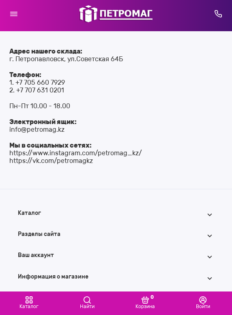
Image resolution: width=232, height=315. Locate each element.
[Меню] (14, 14)
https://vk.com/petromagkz (51, 161)
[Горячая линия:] (218, 14)
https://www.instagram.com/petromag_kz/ (75, 153)
